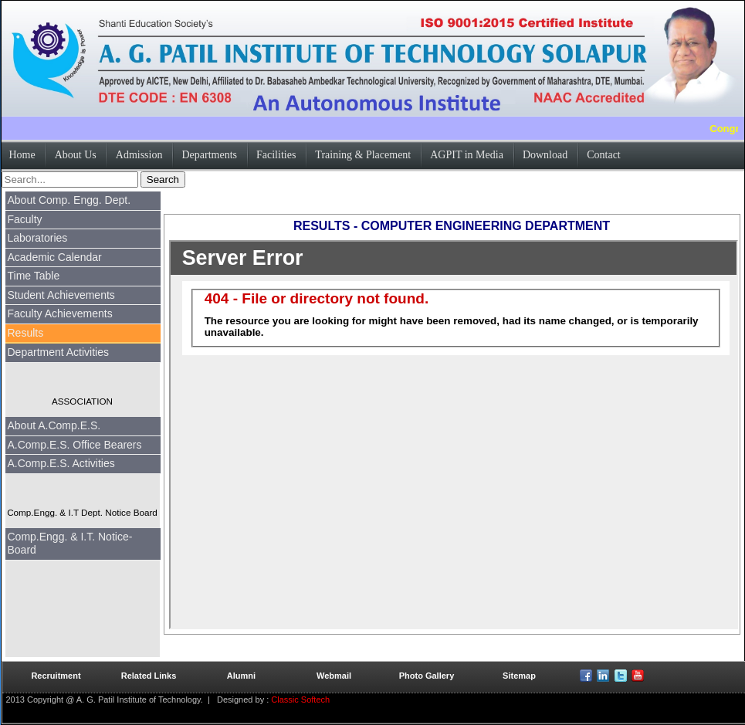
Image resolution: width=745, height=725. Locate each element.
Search (163, 179)
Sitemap (519, 675)
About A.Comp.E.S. (54, 425)
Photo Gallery (427, 675)
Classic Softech (299, 699)
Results (26, 333)
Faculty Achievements (60, 313)
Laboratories (38, 238)
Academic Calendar (55, 257)
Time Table (34, 275)
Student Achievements (61, 295)
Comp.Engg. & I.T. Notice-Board (70, 543)
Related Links (149, 675)
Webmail (334, 675)
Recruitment (55, 675)
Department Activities (59, 352)
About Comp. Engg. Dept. (69, 200)
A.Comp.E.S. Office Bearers (75, 445)
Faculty (25, 219)
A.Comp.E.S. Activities (61, 463)
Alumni (241, 675)
